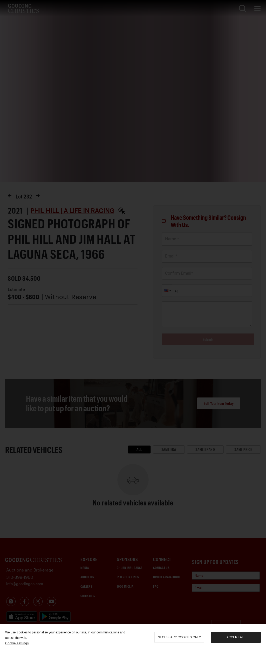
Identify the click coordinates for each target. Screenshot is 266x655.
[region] (133, 639)
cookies (22, 632)
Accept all (236, 637)
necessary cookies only (179, 637)
